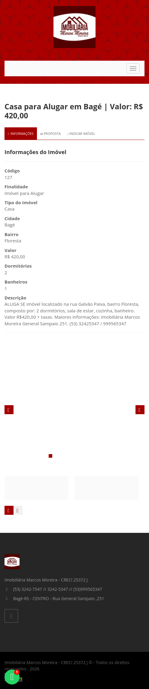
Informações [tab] (21, 133)
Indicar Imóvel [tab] (81, 133)
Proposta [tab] (50, 133)
